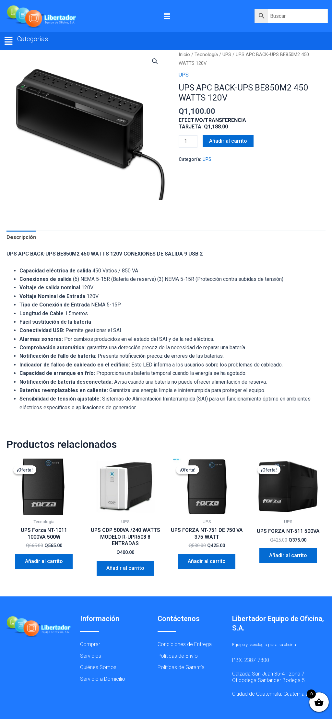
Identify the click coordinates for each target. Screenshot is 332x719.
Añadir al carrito (228, 141)
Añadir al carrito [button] (44, 561)
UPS (226, 54)
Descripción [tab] (21, 237)
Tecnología (206, 54)
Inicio (184, 54)
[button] (166, 16)
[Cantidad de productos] (188, 141)
